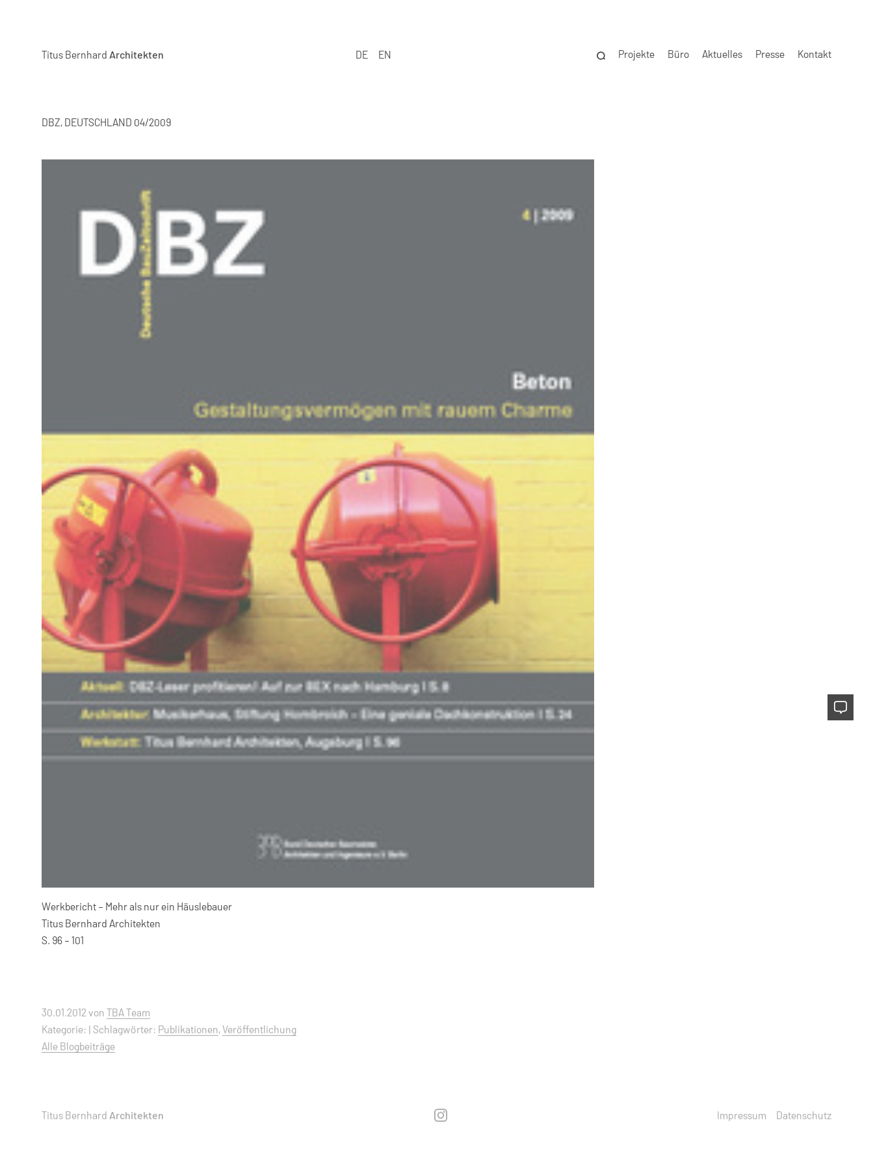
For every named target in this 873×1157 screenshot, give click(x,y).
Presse (770, 53)
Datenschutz (803, 1114)
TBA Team (128, 1012)
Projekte (636, 53)
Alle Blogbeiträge (78, 1045)
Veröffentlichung (259, 1029)
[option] (385, 53)
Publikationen (188, 1029)
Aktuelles (722, 53)
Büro (678, 53)
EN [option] (384, 53)
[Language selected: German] (374, 53)
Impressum (741, 1114)
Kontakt (814, 53)
